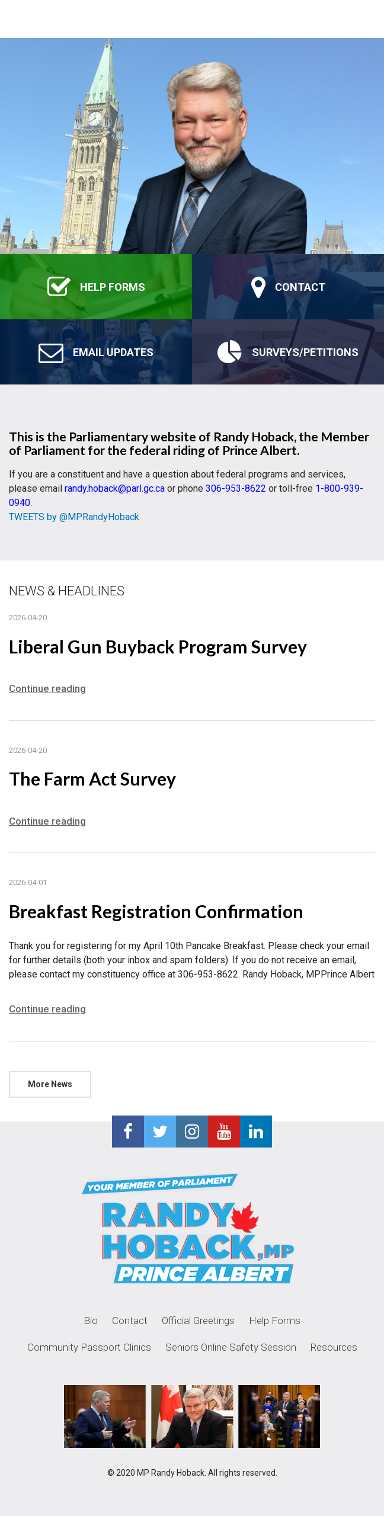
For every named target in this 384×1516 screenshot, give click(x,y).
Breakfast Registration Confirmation (156, 911)
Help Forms (274, 1320)
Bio (91, 1320)
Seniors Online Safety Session (230, 1347)
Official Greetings (198, 1320)
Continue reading (47, 688)
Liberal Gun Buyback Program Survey (158, 646)
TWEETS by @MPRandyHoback (74, 517)
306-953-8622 (236, 488)
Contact (130, 1320)
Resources (334, 1347)
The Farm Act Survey (92, 778)
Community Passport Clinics (89, 1347)
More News (50, 1084)
